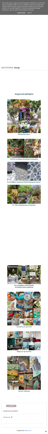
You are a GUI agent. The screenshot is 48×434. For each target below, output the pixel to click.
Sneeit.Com (28, 430)
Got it (29, 13)
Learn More (21, 13)
